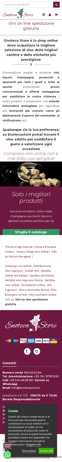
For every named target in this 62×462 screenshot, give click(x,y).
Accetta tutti (46, 450)
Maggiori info (33, 444)
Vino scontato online (42, 294)
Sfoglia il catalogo (31, 232)
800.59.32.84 (32, 372)
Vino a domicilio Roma (34, 290)
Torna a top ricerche (19, 247)
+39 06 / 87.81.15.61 (46, 376)
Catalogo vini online (18, 266)
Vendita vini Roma (41, 275)
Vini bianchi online (33, 285)
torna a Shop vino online (32, 251)
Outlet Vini (32, 270)
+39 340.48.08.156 (21, 380)
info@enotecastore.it (25, 387)
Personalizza (29, 450)
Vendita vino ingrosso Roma (24, 280)
